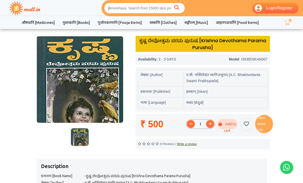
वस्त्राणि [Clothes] (163, 22)
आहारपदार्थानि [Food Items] (237, 22)
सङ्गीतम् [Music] (196, 22)
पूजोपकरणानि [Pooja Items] (120, 22)
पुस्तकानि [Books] (76, 22)
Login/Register (273, 8)
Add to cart (227, 125)
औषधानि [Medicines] (38, 22)
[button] (287, 22)
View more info (261, 124)
